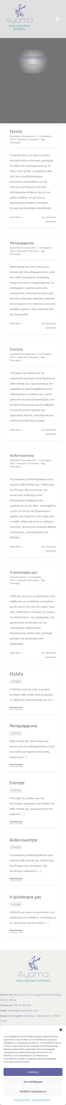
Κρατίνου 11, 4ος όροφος (28, 995)
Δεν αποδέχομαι (33, 1081)
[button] (60, 1030)
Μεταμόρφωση (22, 243)
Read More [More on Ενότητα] (15, 430)
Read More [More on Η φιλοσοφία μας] (15, 653)
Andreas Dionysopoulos (24, 136)
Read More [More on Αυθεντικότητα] (15, 547)
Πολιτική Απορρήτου (41, 1100)
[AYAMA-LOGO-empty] (19, 5)
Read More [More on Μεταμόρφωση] (15, 323)
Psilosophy (33, 139)
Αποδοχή (33, 1071)
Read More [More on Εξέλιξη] (15, 217)
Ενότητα (16, 349)
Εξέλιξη (16, 132)
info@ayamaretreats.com (23, 1011)
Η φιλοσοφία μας (23, 572)
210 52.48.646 (22, 1005)
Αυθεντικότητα (22, 456)
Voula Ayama (19, 577)
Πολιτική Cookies (22, 1100)
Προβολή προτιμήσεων (33, 1091)
